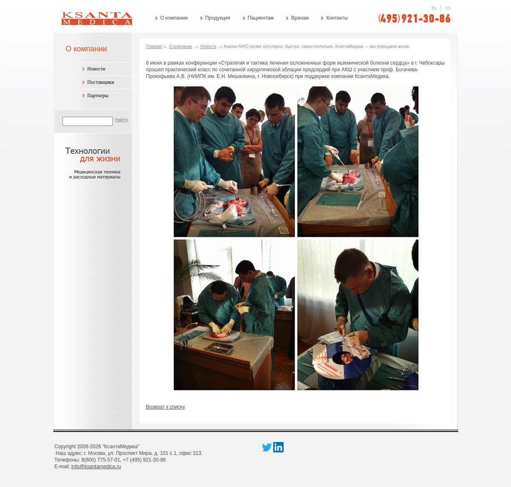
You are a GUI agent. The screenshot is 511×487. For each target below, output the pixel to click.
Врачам (300, 18)
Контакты (337, 18)
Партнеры (98, 95)
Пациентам (261, 18)
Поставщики (101, 82)
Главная (154, 46)
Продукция (217, 18)
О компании (174, 18)
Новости (96, 69)
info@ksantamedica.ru (96, 466)
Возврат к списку (165, 407)
